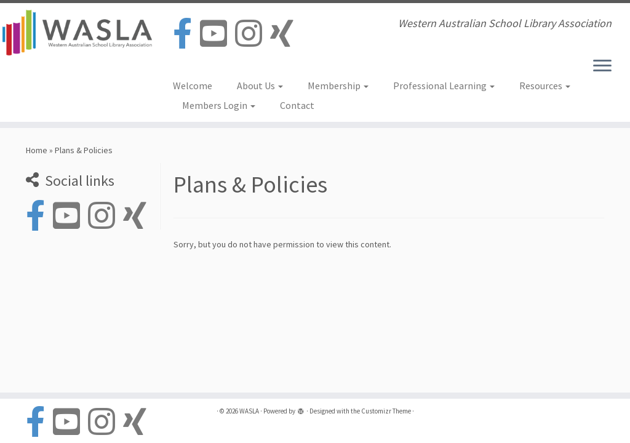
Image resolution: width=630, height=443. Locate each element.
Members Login (218, 105)
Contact (297, 105)
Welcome (192, 85)
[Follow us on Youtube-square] (217, 34)
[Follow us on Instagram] (252, 34)
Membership (338, 85)
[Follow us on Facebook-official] (186, 34)
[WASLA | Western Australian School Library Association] (74, 32)
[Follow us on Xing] (285, 34)
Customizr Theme (386, 411)
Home (36, 150)
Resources (544, 85)
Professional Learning (444, 85)
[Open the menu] (602, 66)
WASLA (249, 411)
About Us (260, 85)
